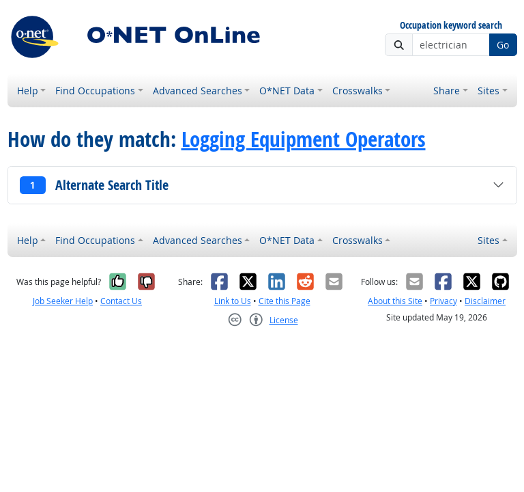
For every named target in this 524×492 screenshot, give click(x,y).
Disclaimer (485, 301)
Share (446, 90)
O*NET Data (287, 90)
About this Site (395, 301)
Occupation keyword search (451, 25)
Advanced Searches (197, 90)
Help (27, 90)
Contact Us (121, 301)
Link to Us (232, 301)
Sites (488, 90)
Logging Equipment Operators (303, 138)
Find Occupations (95, 90)
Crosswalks (357, 90)
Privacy (443, 301)
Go (503, 44)
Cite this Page (284, 301)
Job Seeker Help (63, 301)
